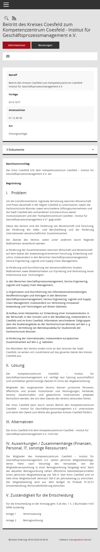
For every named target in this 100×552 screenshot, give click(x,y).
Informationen (16, 45)
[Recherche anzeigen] (6, 18)
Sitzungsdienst (80, 539)
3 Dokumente (15, 150)
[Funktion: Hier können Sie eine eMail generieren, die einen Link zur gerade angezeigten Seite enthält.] (7, 56)
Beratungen (45, 45)
